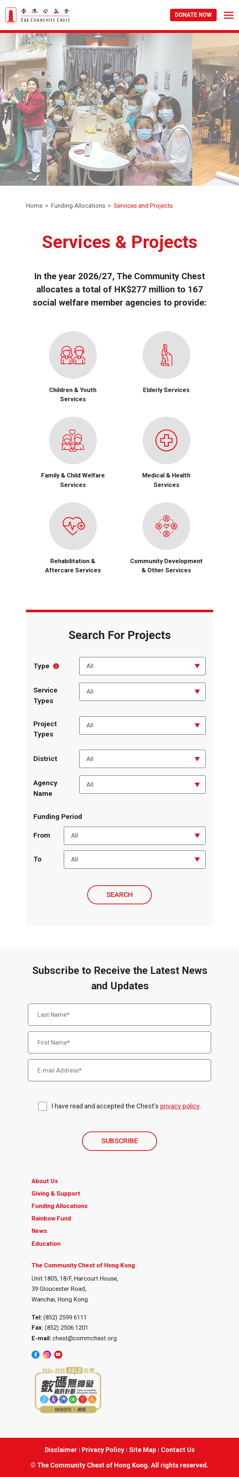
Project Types (45, 729)
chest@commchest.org (84, 1338)
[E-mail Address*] (120, 1070)
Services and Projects (143, 205)
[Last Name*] (120, 1015)
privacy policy (180, 1106)
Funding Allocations (78, 205)
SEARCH (119, 894)
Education (46, 1243)
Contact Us (178, 1450)
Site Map (142, 1450)
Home (34, 205)
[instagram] (47, 1355)
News (39, 1230)
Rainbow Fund (51, 1218)
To (37, 859)
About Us (45, 1181)
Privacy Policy (103, 1450)
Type (46, 666)
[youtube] (58, 1355)
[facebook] (36, 1355)
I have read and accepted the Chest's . (126, 1106)
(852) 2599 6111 (65, 1317)
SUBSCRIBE (119, 1141)
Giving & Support (56, 1193)
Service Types (45, 695)
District (45, 758)
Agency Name (45, 788)
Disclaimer (61, 1450)
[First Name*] (120, 1042)
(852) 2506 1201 (66, 1327)
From (41, 835)
